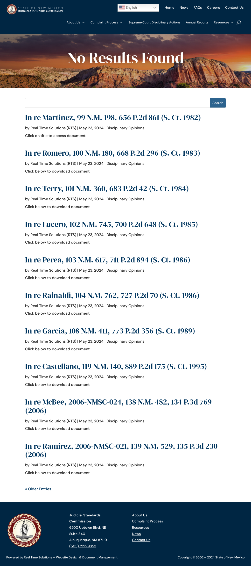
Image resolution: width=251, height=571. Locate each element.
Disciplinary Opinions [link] (125, 127)
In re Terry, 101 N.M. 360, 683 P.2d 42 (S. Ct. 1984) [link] (107, 188)
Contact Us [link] (234, 7)
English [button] (128, 8)
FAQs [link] (198, 7)
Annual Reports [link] (197, 22)
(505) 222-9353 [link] (82, 546)
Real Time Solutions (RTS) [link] (53, 127)
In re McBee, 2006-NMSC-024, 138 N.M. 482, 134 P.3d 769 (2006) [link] (118, 406)
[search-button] (239, 22)
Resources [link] (221, 22)
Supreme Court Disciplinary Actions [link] (154, 22)
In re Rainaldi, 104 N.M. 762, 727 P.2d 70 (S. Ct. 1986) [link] (112, 295)
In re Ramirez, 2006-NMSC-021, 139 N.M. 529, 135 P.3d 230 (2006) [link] (121, 450)
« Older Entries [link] (38, 488)
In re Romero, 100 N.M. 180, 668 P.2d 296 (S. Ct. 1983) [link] (112, 153)
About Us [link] (73, 22)
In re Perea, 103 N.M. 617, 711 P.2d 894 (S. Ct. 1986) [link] (107, 259)
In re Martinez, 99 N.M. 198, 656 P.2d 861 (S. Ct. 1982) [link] (113, 117)
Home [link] (169, 7)
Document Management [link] (100, 557)
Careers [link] (213, 7)
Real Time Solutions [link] (38, 557)
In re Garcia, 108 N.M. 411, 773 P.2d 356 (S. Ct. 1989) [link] (110, 330)
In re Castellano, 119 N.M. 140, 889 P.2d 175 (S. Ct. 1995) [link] (116, 366)
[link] (34, 13)
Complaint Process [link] (104, 22)
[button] (218, 103)
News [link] (184, 7)
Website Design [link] (67, 557)
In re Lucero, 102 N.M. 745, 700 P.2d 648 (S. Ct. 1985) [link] (111, 224)
